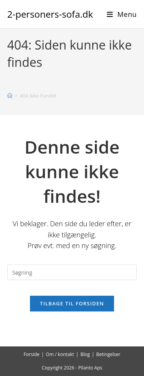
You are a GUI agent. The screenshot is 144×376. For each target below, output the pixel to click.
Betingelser (108, 354)
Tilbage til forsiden (72, 303)
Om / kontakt (60, 354)
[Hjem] (9, 95)
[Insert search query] (72, 272)
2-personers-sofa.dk (50, 14)
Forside (32, 354)
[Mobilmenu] (122, 14)
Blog (85, 354)
